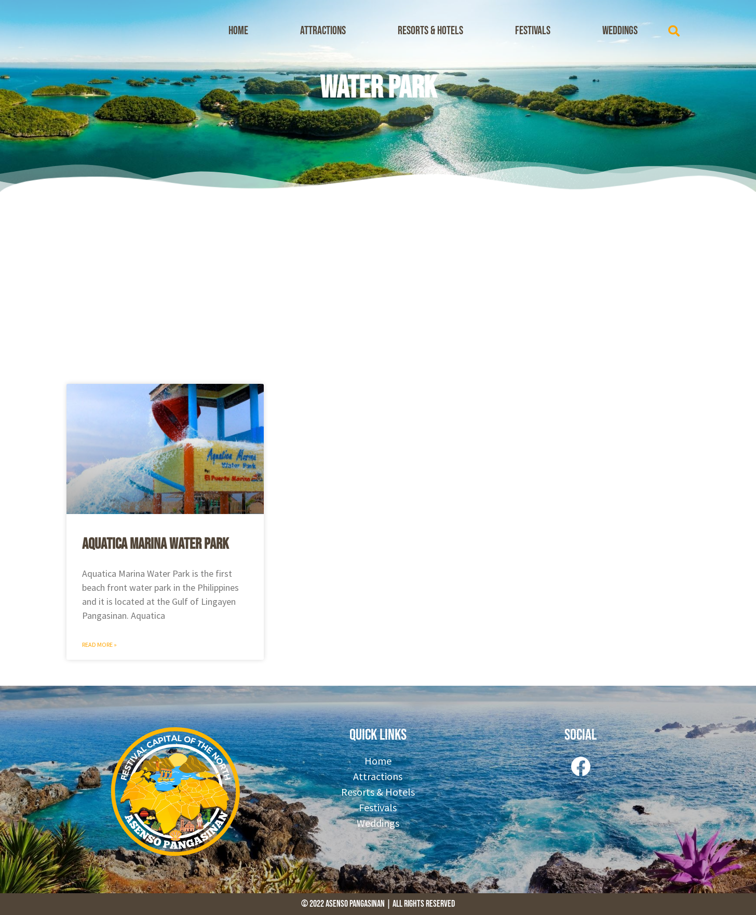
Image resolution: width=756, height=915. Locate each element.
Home (238, 31)
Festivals (532, 31)
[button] (674, 31)
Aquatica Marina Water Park (155, 544)
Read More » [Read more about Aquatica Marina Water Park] (99, 644)
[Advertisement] (378, 285)
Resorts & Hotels (430, 31)
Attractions (323, 31)
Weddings (620, 31)
